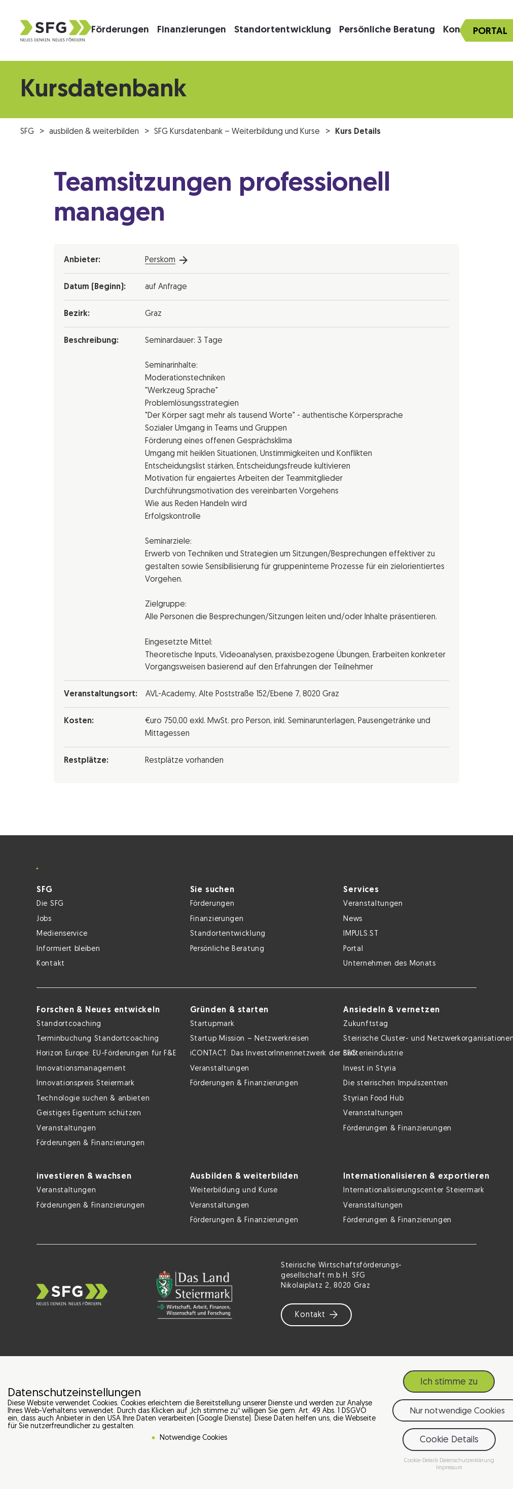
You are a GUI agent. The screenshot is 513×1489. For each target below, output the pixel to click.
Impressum (449, 1468)
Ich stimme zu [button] (449, 1382)
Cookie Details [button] (449, 1440)
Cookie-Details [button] (421, 1461)
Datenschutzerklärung (466, 1461)
